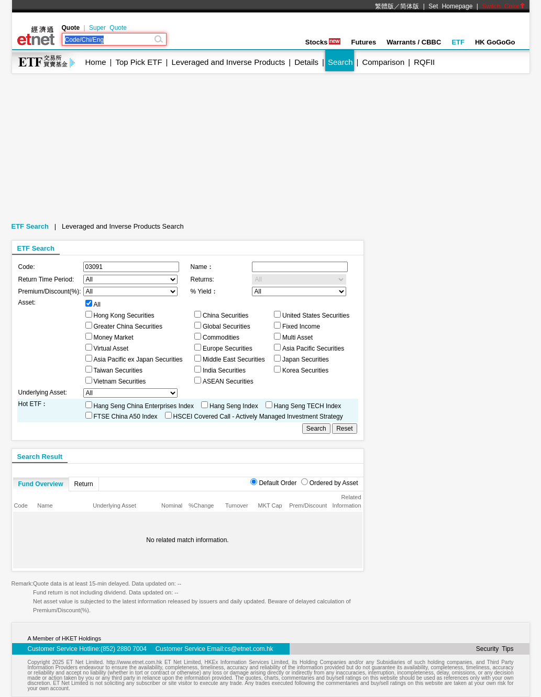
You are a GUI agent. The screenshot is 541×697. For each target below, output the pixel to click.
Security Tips (495, 649)
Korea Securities (305, 370)
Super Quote (108, 27)
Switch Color (503, 6)
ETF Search (30, 226)
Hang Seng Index (233, 406)
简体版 (409, 6)
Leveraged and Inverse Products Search (123, 226)
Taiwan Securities (118, 370)
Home (95, 62)
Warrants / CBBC (414, 42)
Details (306, 62)
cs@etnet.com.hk (249, 649)
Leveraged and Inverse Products (228, 62)
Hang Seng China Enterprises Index (144, 406)
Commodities (221, 337)
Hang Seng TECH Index (307, 406)
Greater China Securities (128, 326)
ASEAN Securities (228, 381)
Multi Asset (297, 337)
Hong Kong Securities (124, 315)
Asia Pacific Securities (313, 348)
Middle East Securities (234, 359)
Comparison (383, 62)
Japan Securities (305, 359)
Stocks (323, 42)
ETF (458, 42)
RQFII (424, 62)
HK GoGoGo (495, 42)
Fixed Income (301, 326)
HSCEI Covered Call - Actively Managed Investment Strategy (258, 416)
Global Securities (226, 326)
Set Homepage (450, 6)
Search (340, 62)
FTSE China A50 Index (126, 416)
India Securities (224, 370)
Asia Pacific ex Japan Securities (138, 359)
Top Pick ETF (138, 62)
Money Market (114, 337)
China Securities (225, 315)
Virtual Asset (111, 348)
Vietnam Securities (120, 381)
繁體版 (384, 6)
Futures (363, 42)
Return (83, 484)
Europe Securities (227, 348)
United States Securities (315, 315)
